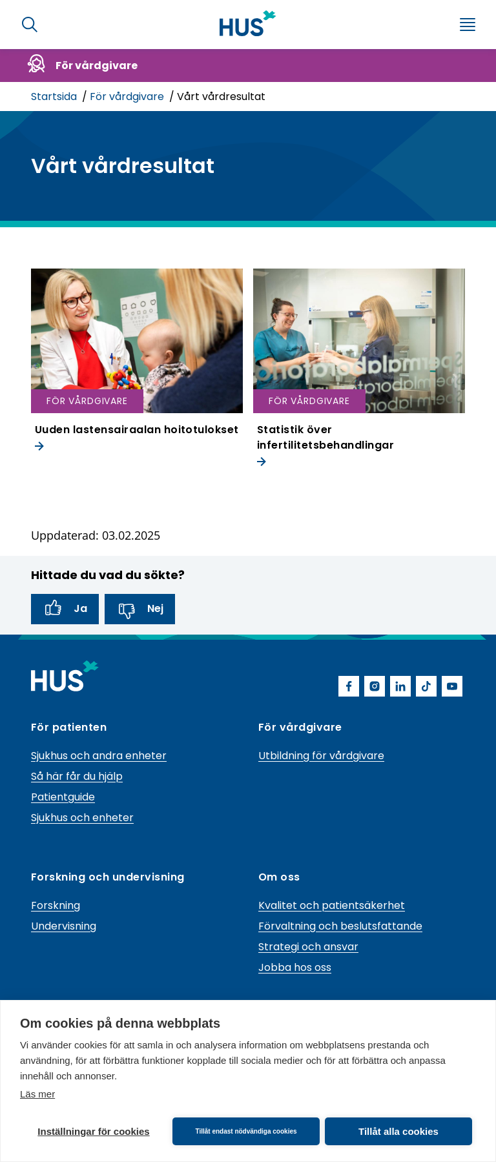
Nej (139, 609)
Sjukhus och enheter (82, 817)
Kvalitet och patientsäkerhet (331, 905)
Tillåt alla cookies (398, 1131)
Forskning (55, 905)
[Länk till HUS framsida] (248, 23)
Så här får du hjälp (77, 776)
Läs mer (37, 1093)
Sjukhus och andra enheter (99, 755)
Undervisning (63, 926)
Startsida (55, 96)
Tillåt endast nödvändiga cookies (245, 1131)
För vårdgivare (128, 96)
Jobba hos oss (294, 967)
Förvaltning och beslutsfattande (340, 926)
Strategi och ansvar (308, 946)
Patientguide (63, 797)
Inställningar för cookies (93, 1131)
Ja (65, 609)
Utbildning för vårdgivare (321, 755)
